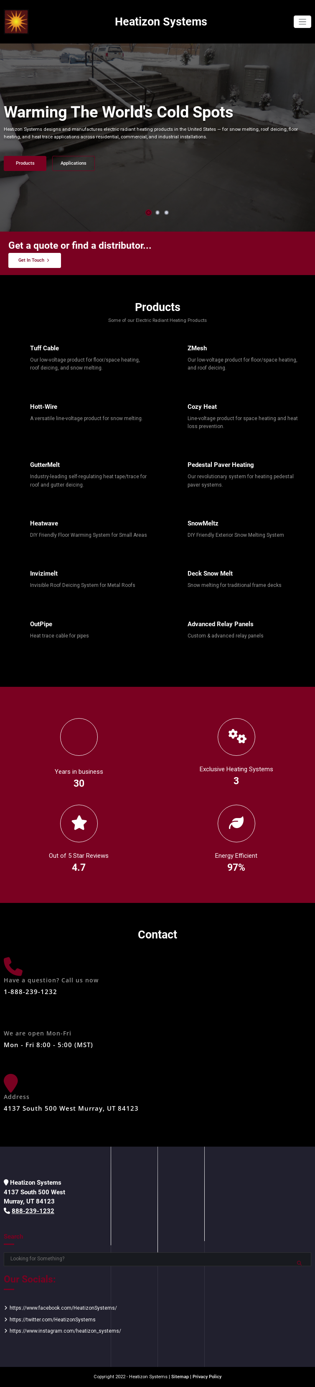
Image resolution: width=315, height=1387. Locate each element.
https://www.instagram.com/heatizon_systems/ (65, 1331)
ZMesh (197, 348)
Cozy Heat (202, 406)
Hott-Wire (43, 406)
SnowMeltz (203, 523)
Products (25, 163)
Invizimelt (44, 573)
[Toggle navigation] (303, 21)
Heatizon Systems (161, 21)
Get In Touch (31, 260)
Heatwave (44, 523)
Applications (73, 163)
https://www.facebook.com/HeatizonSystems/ (63, 1308)
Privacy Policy (207, 1376)
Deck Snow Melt (210, 573)
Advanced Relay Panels (221, 624)
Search (13, 1236)
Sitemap (180, 1376)
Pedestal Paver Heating (221, 465)
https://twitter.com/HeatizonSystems (53, 1320)
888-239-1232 (33, 1211)
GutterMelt (45, 465)
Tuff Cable (44, 348)
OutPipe (41, 624)
